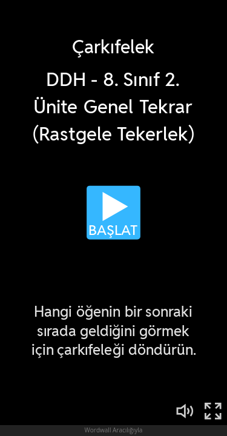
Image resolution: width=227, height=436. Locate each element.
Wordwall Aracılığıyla (114, 430)
